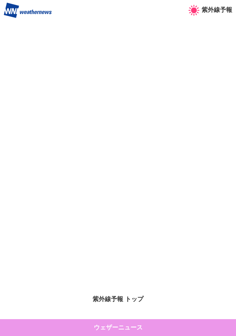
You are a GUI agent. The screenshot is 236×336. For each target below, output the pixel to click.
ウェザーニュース (118, 327)
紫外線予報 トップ (118, 299)
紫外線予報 (210, 10)
